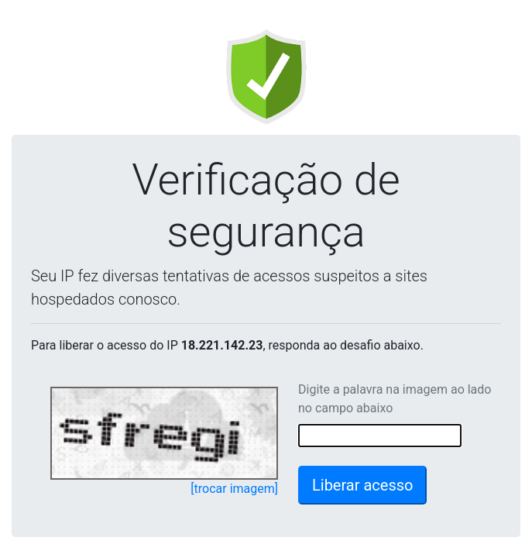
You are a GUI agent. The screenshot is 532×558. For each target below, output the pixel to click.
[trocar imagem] (234, 488)
